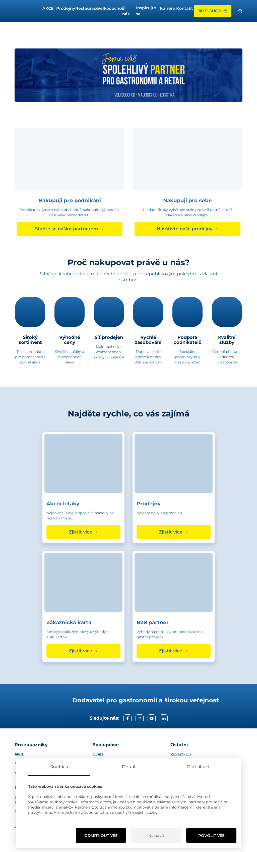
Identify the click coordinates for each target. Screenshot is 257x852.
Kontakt (183, 8)
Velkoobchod (107, 8)
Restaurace (84, 8)
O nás (126, 11)
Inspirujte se (146, 11)
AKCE (47, 8)
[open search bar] (240, 11)
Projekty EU (180, 754)
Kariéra (166, 8)
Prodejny (63, 8)
